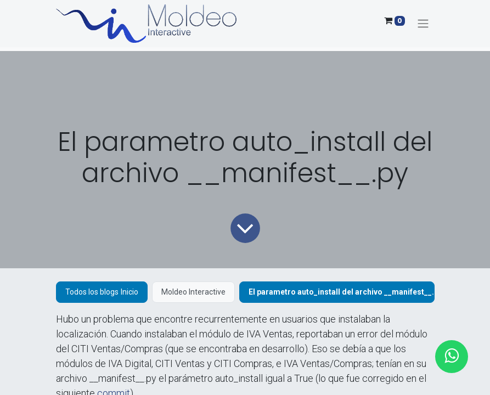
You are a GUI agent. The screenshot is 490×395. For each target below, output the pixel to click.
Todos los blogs (92, 291)
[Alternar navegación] (423, 24)
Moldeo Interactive (193, 291)
